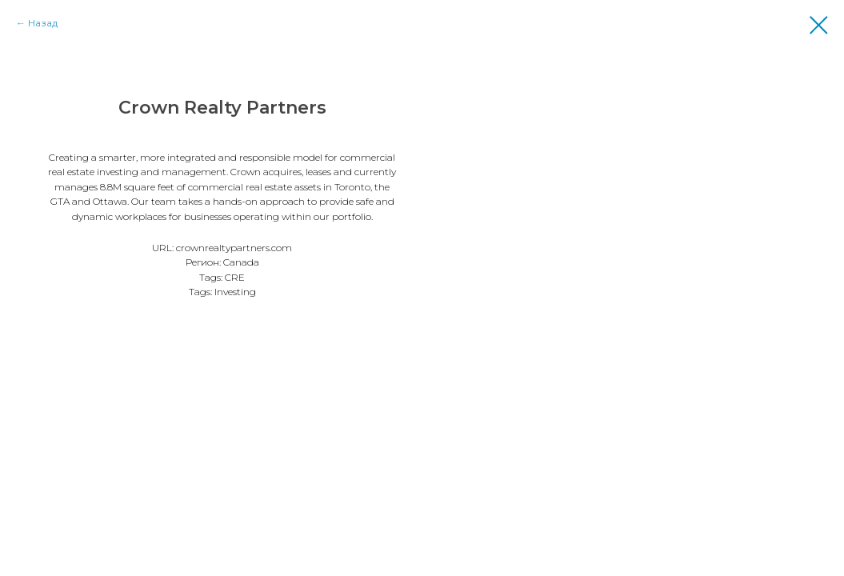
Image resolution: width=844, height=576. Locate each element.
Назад (43, 23)
